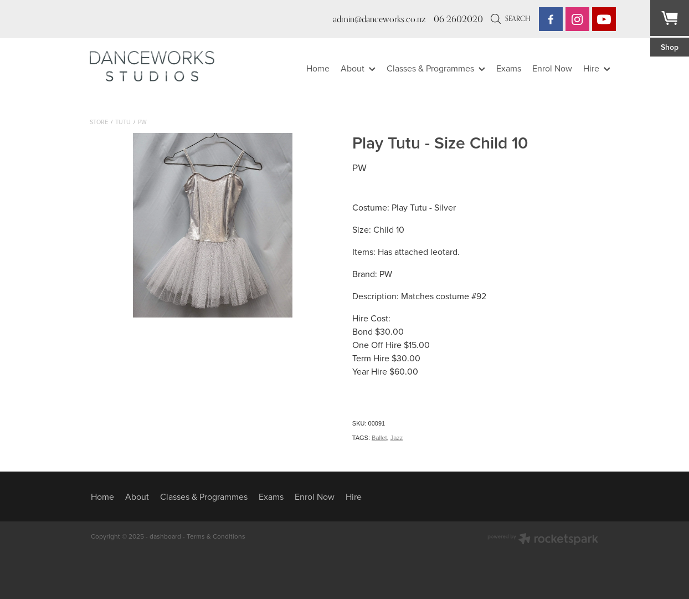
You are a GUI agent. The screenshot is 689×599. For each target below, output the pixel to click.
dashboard (165, 536)
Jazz (396, 437)
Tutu (123, 121)
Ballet (379, 437)
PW (142, 121)
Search (510, 18)
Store (99, 121)
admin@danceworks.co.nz (379, 19)
